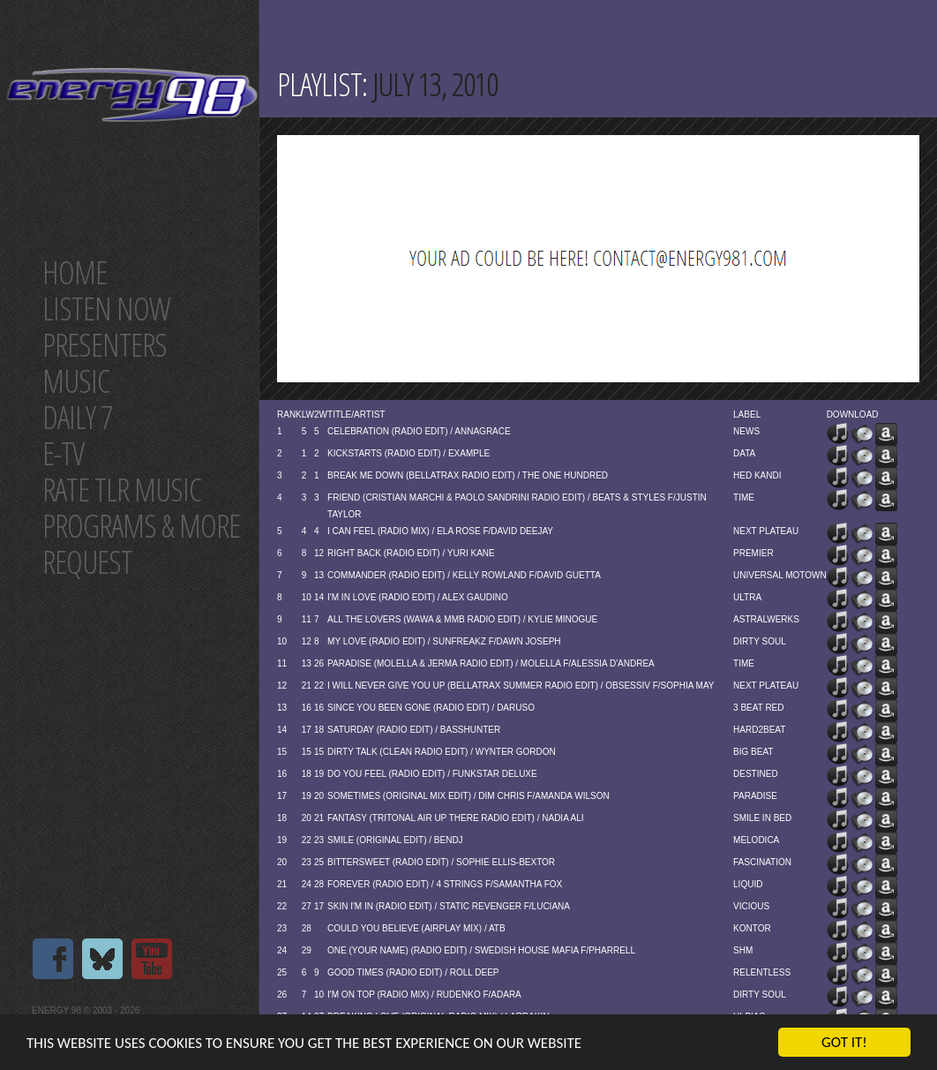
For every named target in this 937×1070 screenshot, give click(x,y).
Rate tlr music (121, 489)
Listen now (106, 308)
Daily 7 (77, 417)
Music (75, 381)
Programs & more (141, 526)
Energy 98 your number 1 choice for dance (132, 94)
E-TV (63, 453)
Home (74, 272)
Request (87, 562)
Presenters (104, 345)
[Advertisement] (590, 258)
